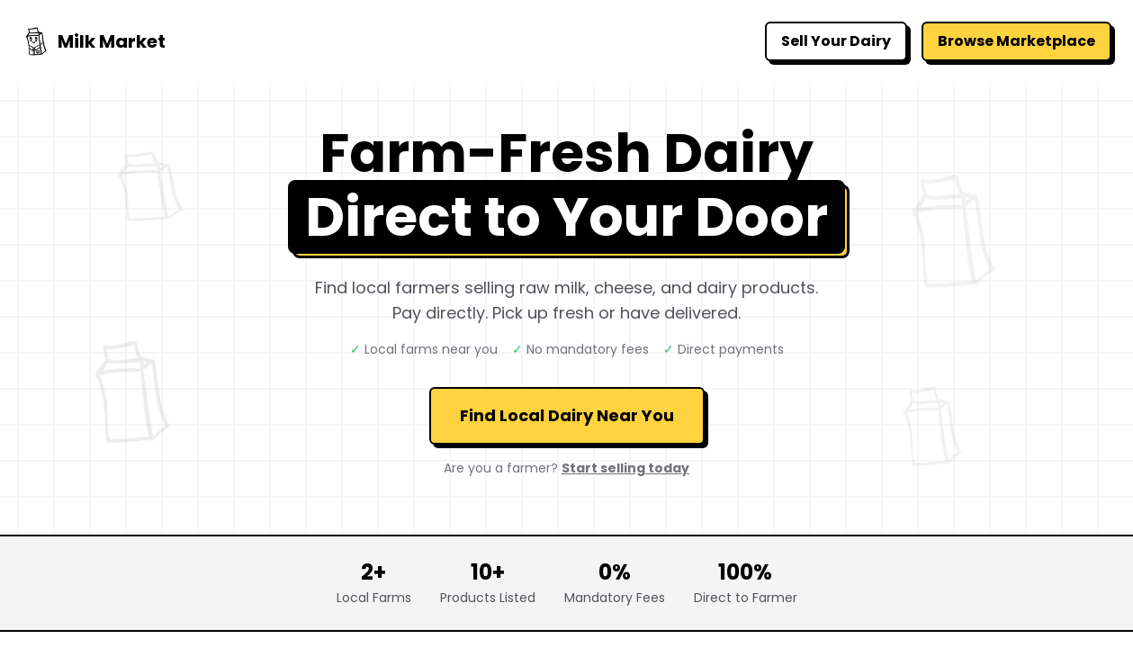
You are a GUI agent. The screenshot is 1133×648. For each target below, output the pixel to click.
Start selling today (625, 468)
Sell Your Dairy (836, 41)
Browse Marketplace (1016, 41)
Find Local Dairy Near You (567, 415)
